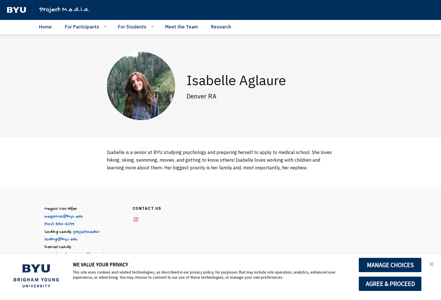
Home (45, 27)
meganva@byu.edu (63, 216)
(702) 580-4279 (59, 224)
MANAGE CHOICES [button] (390, 265)
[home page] (16, 10)
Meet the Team (181, 27)
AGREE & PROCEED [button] (390, 284)
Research (221, 27)
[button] (431, 263)
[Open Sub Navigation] (106, 26)
